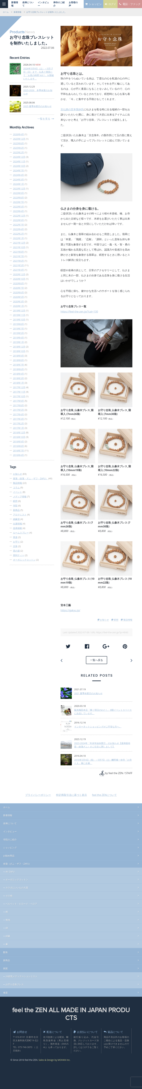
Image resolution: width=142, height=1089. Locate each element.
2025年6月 (18, 147)
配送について (53, 1031)
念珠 (15, 546)
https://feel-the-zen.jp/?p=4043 (112, 632)
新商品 (16, 510)
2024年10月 (19, 165)
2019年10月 (19, 319)
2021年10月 (19, 247)
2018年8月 (18, 360)
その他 (9, 894)
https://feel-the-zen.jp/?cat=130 (79, 311)
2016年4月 (18, 455)
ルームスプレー (21, 532)
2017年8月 (18, 405)
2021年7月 (18, 256)
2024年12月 (19, 156)
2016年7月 (18, 450)
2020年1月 (18, 306)
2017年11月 (19, 391)
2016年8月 (18, 446)
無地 (8, 918)
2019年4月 (18, 337)
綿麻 (8, 934)
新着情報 (7, 814)
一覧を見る (43, 119)
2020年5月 (18, 296)
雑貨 (5, 967)
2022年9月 (18, 220)
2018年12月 (19, 346)
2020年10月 (19, 278)
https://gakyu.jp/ (70, 610)
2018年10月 (19, 351)
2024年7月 (18, 170)
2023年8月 (18, 197)
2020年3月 (18, 301)
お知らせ (17, 473)
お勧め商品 (8, 854)
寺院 (15, 505)
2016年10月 (19, 437)
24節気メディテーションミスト (21, 975)
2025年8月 (18, 143)
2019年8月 (18, 324)
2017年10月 (19, 396)
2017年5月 (18, 409)
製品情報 (17, 482)
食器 (5, 991)
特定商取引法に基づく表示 (71, 794)
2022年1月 (18, 238)
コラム (16, 487)
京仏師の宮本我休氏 (72, 109)
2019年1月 (18, 342)
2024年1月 (18, 184)
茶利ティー (18, 555)
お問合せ (21, 1031)
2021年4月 (18, 269)
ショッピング (10, 846)
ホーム (6, 806)
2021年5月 (18, 265)
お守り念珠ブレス (15, 983)
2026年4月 (18, 134)
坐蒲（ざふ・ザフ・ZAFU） (17, 862)
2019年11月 (19, 315)
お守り (16, 541)
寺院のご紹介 (10, 838)
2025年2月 (18, 152)
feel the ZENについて (104, 794)
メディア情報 (20, 496)
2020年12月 (19, 274)
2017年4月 (18, 414)
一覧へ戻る (96, 659)
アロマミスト (20, 514)
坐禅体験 (17, 528)
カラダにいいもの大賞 (17, 886)
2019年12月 (19, 310)
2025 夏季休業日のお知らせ (37, 106)
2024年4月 (18, 174)
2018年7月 (18, 364)
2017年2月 (18, 423)
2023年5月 (18, 206)
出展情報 (17, 523)
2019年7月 (18, 328)
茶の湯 (16, 550)
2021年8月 (18, 251)
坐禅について (10, 822)
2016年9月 (18, 441)
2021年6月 (18, 260)
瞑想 (15, 501)
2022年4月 (18, 229)
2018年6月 (18, 369)
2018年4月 (18, 373)
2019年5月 (18, 333)
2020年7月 (18, 287)
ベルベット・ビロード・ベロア (21, 902)
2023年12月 (19, 188)
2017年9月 (18, 400)
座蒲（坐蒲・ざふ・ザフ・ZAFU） (30, 478)
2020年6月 (18, 292)
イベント (17, 492)
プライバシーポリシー (38, 794)
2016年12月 (19, 432)
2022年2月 (18, 233)
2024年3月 (18, 179)
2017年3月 (18, 418)
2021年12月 (19, 242)
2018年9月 (18, 355)
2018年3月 (18, 378)
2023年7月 (18, 202)
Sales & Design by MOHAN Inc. (54, 1062)
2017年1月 (18, 427)
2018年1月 (18, 382)
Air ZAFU (10, 870)
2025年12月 (19, 138)
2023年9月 (18, 193)
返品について (114, 1031)
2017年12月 (19, 387)
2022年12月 (19, 215)
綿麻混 (16, 519)
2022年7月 (18, 224)
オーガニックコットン (24, 559)
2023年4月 (18, 211)
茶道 (15, 537)
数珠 (5, 951)
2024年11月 (19, 161)
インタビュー (10, 830)
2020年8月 (18, 283)
